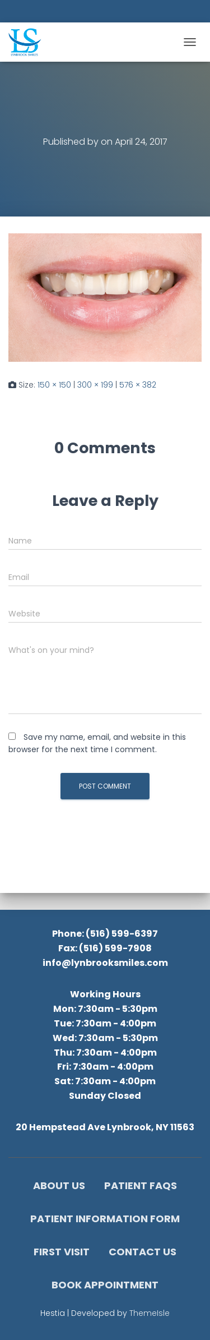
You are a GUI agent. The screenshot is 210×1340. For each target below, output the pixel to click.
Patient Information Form (105, 1219)
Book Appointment (105, 1285)
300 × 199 (95, 384)
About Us (59, 1185)
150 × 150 (54, 384)
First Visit (62, 1252)
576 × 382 (137, 384)
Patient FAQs (140, 1185)
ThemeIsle (149, 1313)
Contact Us (142, 1252)
